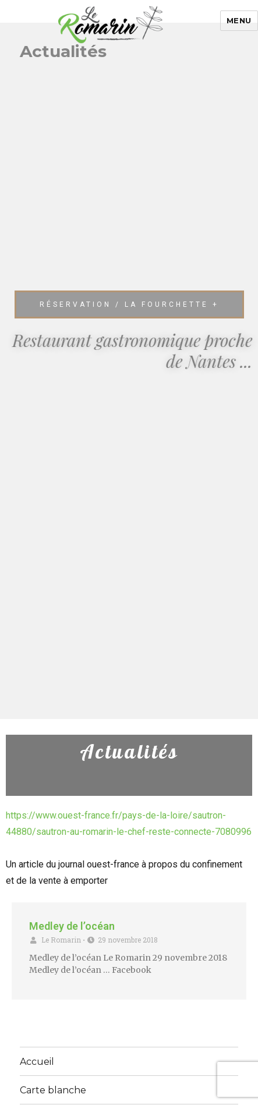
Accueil (37, 1061)
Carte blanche (53, 1090)
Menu (239, 20)
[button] (129, 304)
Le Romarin (61, 939)
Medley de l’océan (72, 926)
